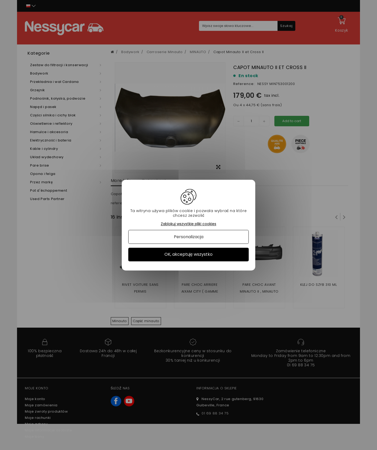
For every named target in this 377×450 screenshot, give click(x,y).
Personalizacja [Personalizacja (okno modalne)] (188, 237)
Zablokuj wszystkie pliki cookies (188, 224)
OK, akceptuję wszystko (188, 255)
